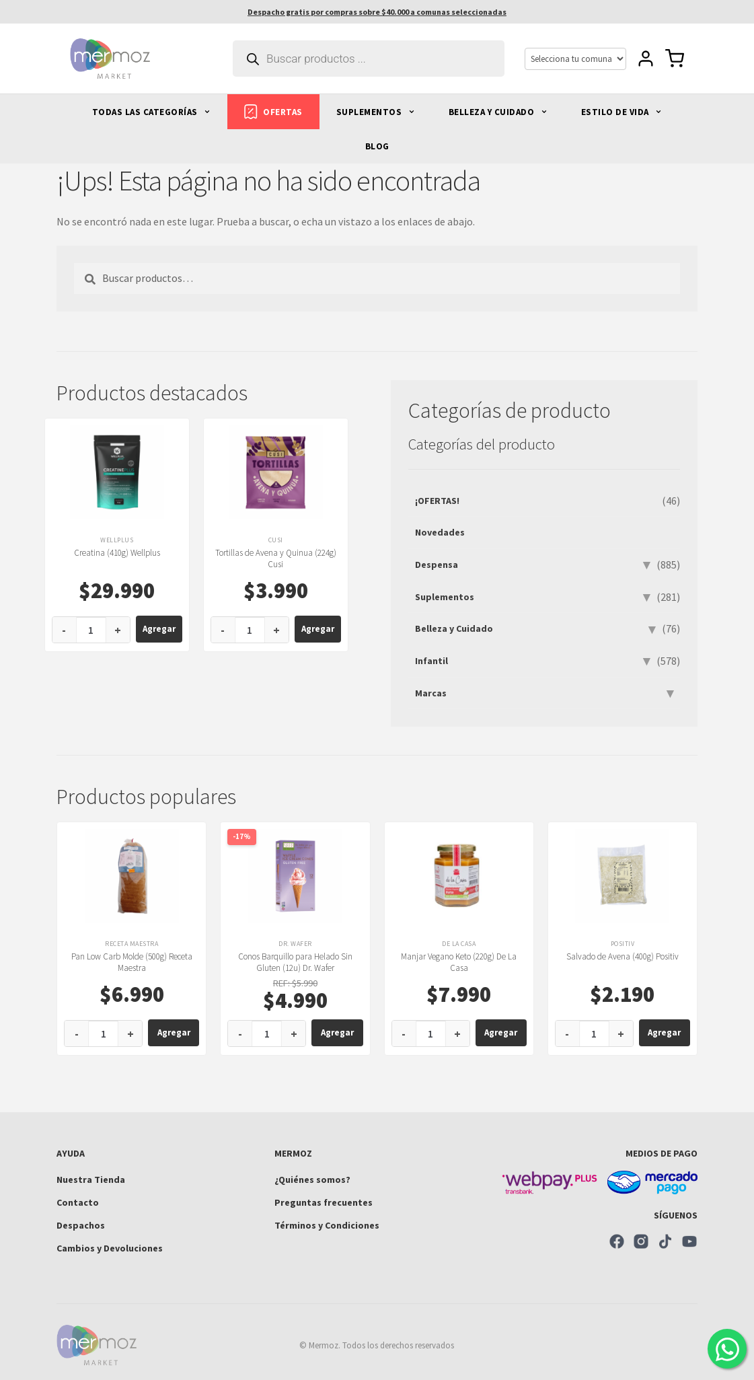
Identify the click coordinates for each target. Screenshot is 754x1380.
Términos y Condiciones (326, 1225)
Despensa (436, 564)
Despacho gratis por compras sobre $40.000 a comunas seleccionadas (377, 12)
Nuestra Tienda (90, 1179)
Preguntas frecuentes (323, 1202)
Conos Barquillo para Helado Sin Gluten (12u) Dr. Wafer (295, 962)
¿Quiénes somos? (312, 1179)
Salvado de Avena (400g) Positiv (622, 956)
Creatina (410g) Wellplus (117, 552)
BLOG (377, 146)
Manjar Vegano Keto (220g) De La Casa (459, 962)
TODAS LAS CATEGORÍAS (151, 112)
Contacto (77, 1202)
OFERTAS (273, 111)
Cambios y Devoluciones (109, 1248)
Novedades (440, 532)
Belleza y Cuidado (454, 628)
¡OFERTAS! (437, 501)
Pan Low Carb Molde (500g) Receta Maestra (131, 962)
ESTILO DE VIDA (622, 112)
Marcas (431, 693)
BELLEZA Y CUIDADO (498, 112)
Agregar (159, 628)
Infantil (431, 661)
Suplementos (444, 597)
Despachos (80, 1225)
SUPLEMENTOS (375, 112)
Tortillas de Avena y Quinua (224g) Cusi (275, 558)
